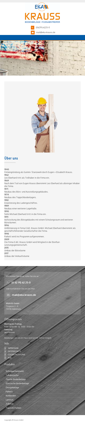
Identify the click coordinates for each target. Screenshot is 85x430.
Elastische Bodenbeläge (17, 383)
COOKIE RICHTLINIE (14, 354)
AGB (7, 357)
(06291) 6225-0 (43, 27)
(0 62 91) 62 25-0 (21, 282)
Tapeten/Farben (13, 408)
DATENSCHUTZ (12, 351)
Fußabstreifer (12, 375)
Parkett (9, 391)
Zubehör (10, 403)
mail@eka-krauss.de (45, 32)
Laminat (9, 399)
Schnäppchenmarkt (15, 371)
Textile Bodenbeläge (16, 379)
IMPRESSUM (11, 348)
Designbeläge (12, 387)
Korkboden (11, 395)
